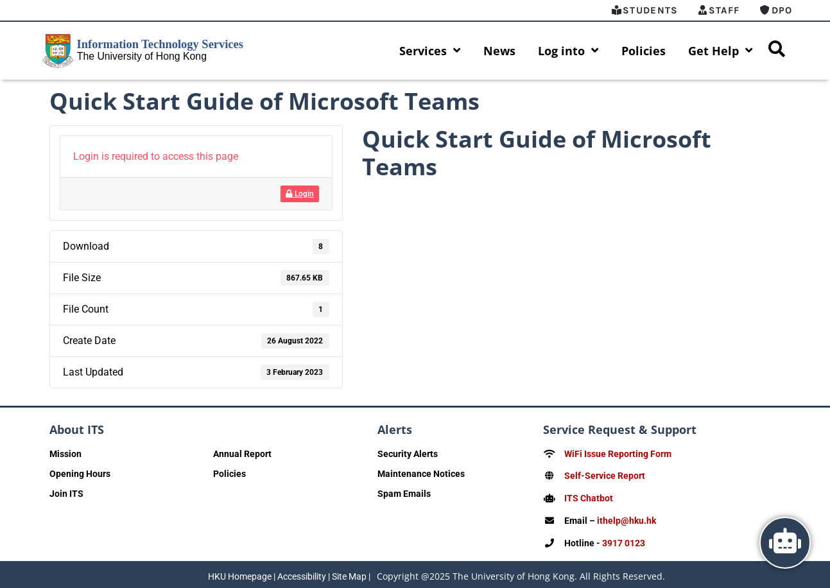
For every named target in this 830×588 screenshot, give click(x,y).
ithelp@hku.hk (626, 519)
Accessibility (301, 573)
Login (300, 193)
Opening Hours (79, 474)
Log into (568, 50)
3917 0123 (623, 541)
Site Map (349, 573)
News (499, 50)
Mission (65, 454)
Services (430, 50)
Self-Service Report (604, 476)
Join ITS (66, 494)
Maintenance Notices (421, 474)
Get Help (720, 50)
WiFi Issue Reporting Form (617, 454)
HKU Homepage (240, 573)
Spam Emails (404, 494)
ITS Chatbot (588, 497)
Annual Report (242, 454)
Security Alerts (407, 454)
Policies (643, 50)
